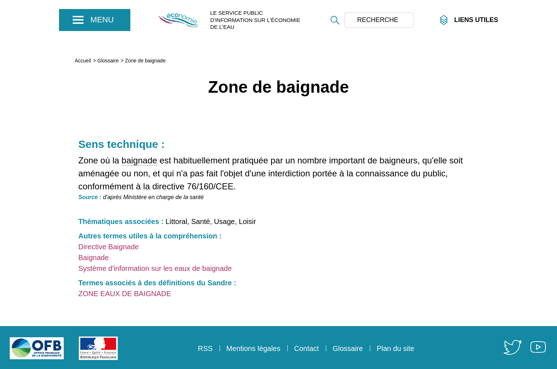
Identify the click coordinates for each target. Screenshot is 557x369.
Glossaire (107, 60)
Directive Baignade (108, 247)
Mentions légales (253, 348)
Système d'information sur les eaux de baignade (155, 268)
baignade (139, 160)
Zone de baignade (145, 60)
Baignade (93, 258)
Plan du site (395, 348)
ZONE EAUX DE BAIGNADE (124, 294)
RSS (205, 348)
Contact (306, 348)
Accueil (83, 60)
